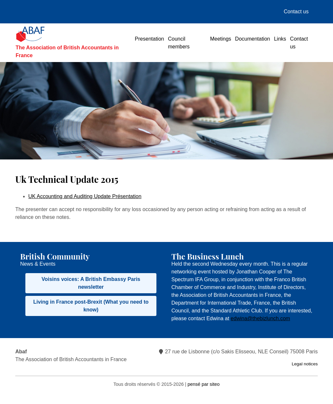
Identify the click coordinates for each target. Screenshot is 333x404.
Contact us (296, 11)
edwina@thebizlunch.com (260, 318)
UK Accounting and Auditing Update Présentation (84, 196)
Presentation (149, 39)
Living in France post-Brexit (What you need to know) (91, 305)
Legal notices (305, 363)
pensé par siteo (204, 384)
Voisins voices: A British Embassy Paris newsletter (91, 283)
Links (280, 39)
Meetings (220, 39)
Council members (179, 42)
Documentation (252, 39)
